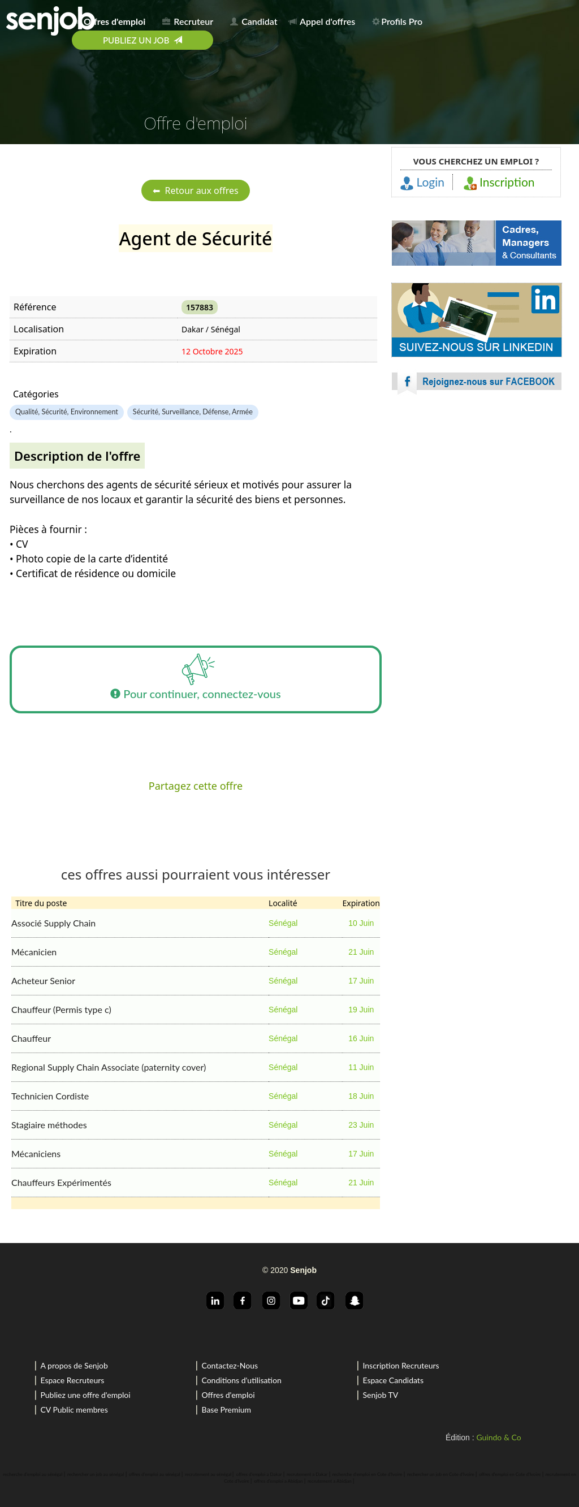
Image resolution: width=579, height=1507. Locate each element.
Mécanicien (34, 951)
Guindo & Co (498, 1437)
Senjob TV (380, 1395)
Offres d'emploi (227, 1395)
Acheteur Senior (43, 980)
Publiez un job (142, 40)
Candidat (253, 21)
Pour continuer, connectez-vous (195, 679)
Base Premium (226, 1409)
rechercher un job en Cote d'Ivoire (440, 1474)
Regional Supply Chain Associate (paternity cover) (108, 1067)
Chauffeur (31, 1038)
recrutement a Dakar (307, 1474)
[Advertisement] (476, 503)
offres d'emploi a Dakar (259, 1474)
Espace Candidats (393, 1380)
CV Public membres (73, 1409)
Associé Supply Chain (53, 922)
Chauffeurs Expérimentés (61, 1182)
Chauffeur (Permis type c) (61, 1009)
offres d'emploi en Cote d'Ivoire (510, 1474)
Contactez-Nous (229, 1365)
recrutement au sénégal (208, 1474)
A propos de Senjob (73, 1365)
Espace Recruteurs (72, 1380)
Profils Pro (397, 21)
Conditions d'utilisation (241, 1380)
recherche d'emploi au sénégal (32, 1474)
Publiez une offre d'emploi (85, 1395)
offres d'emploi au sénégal (154, 1474)
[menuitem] (112, 19)
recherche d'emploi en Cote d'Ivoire (367, 1474)
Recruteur (187, 21)
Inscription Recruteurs (400, 1365)
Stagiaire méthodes (49, 1124)
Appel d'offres (322, 21)
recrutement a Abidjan (330, 1481)
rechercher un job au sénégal (95, 1474)
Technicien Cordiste (50, 1095)
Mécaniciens (36, 1153)
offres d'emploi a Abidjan (278, 1481)
